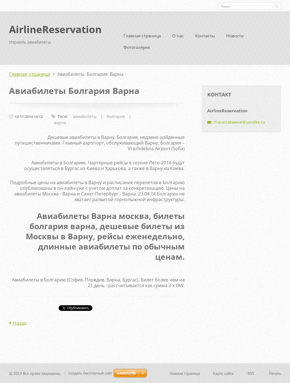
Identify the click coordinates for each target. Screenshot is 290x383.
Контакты (205, 35)
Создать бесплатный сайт (90, 373)
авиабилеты (85, 116)
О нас (178, 35)
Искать (276, 6)
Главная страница (142, 35)
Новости (235, 35)
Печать (275, 373)
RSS (251, 373)
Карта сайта (223, 373)
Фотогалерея (136, 47)
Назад (19, 323)
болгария (116, 116)
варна (60, 122)
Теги (62, 116)
